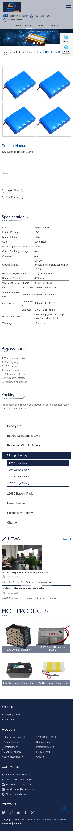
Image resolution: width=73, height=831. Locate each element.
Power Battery (16, 503)
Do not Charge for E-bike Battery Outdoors (25, 572)
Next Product (12, 197)
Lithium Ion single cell (14, 737)
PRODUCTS (8, 729)
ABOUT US (8, 707)
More (66, 539)
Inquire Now (12, 190)
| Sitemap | (17, 823)
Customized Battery (20, 512)
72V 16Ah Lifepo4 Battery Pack (53, 683)
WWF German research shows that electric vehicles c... (30, 598)
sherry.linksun (20, 794)
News (40, 25)
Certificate (8, 719)
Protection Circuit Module (23, 445)
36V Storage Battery (19, 476)
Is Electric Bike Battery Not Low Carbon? (24, 588)
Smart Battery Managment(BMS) (12, 749)
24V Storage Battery (19, 469)
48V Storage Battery (19, 483)
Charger (12, 522)
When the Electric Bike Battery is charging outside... (28, 582)
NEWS (14, 539)
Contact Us (52, 25)
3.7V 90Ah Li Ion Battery (19, 649)
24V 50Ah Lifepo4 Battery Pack (19, 683)
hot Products (25, 611)
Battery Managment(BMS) (24, 435)
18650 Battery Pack (20, 493)
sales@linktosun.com (18, 16)
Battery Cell (14, 426)
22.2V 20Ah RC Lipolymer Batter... (53, 648)
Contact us (10, 767)
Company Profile (12, 714)
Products (29, 25)
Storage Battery (33, 52)
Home (18, 25)
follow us (9, 804)
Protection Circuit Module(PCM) (45, 749)
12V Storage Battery (55, 52)
